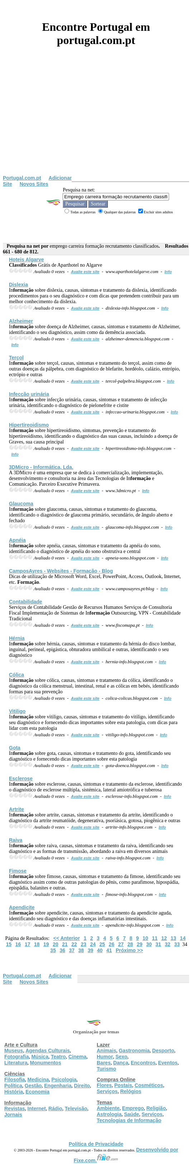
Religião (155, 1108)
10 (145, 938)
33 (177, 944)
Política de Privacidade (96, 1144)
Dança (120, 1063)
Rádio (55, 1108)
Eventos (167, 1063)
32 (168, 944)
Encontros (143, 1063)
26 (112, 944)
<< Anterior (66, 938)
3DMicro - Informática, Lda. (41, 467)
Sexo (121, 1056)
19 (46, 944)
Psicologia (63, 1079)
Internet (37, 1108)
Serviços (107, 1091)
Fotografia (16, 1056)
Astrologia (109, 1114)
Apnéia (17, 540)
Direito (82, 1085)
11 (155, 938)
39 (90, 950)
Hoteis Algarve (26, 259)
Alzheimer (21, 321)
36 (62, 950)
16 (18, 944)
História (13, 1092)
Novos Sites (34, 184)
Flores (104, 1085)
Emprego (133, 1108)
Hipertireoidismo (29, 425)
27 (121, 944)
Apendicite (22, 907)
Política (13, 1085)
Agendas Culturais (47, 1050)
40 (100, 950)
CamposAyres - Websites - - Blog (61, 571)
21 (65, 944)
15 (9, 944)
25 (102, 944)
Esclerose (21, 778)
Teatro (58, 1056)
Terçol (16, 357)
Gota (14, 748)
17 (27, 944)
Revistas (14, 1108)
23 (83, 944)
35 (53, 950)
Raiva (15, 840)
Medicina (38, 1079)
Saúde (131, 1114)
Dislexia (18, 284)
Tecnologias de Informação (129, 1120)
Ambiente (108, 1108)
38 (81, 950)
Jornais (13, 1114)
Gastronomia (134, 1050)
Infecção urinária (29, 394)
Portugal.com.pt (22, 178)
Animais (106, 1050)
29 (140, 944)
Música (39, 1056)
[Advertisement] (96, 121)
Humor (105, 1056)
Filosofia (14, 1079)
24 (93, 944)
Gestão (33, 1085)
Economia (37, 1092)
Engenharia (57, 1085)
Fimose (18, 871)
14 (183, 938)
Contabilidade (25, 602)
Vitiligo (17, 711)
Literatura (16, 1063)
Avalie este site (85, 272)
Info (168, 272)
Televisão (76, 1108)
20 (55, 944)
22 (74, 944)
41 (109, 950)
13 (173, 938)
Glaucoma (21, 503)
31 (158, 944)
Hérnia (17, 638)
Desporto (163, 1050)
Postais (123, 1085)
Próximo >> (129, 950)
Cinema (77, 1056)
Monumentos (45, 1063)
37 (72, 950)
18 (37, 944)
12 (164, 938)
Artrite (16, 809)
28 (130, 944)
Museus (13, 1050)
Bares (104, 1063)
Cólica (16, 675)
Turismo (106, 1069)
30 (149, 944)
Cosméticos (149, 1085)
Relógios (130, 1091)
